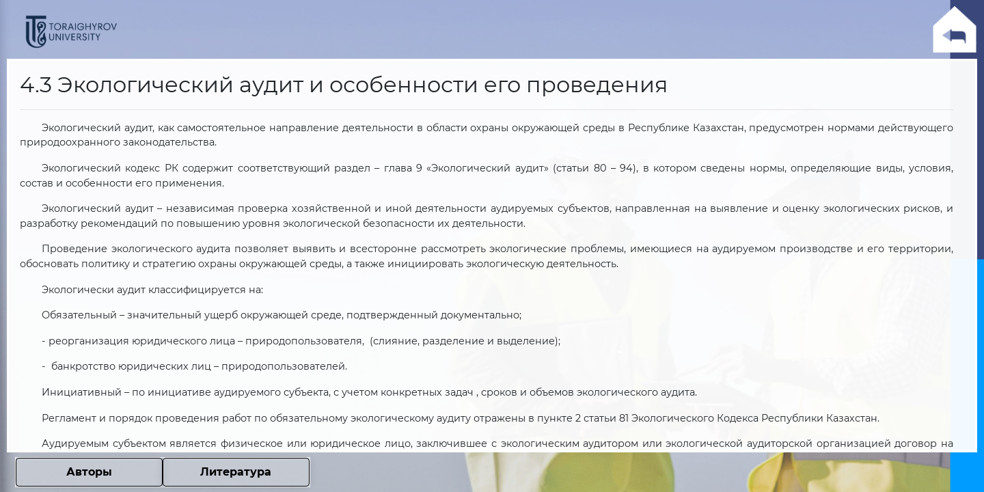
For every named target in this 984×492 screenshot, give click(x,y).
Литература (235, 471)
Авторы (89, 471)
